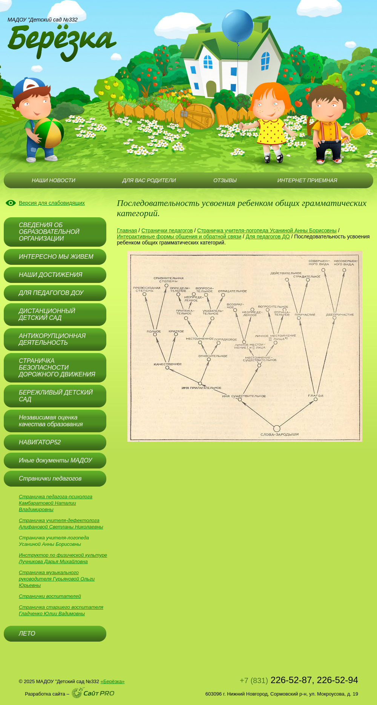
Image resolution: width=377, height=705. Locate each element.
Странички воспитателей (50, 596)
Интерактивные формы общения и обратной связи (179, 236)
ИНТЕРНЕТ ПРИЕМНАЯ (307, 180)
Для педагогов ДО (268, 236)
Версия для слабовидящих (52, 203)
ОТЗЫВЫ (225, 180)
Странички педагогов (167, 230)
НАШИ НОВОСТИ (53, 180)
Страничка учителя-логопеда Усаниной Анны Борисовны (267, 230)
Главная (127, 230)
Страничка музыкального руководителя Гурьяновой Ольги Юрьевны (57, 579)
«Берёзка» (113, 681)
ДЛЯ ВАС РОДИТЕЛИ (149, 180)
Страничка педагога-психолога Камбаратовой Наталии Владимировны (55, 503)
